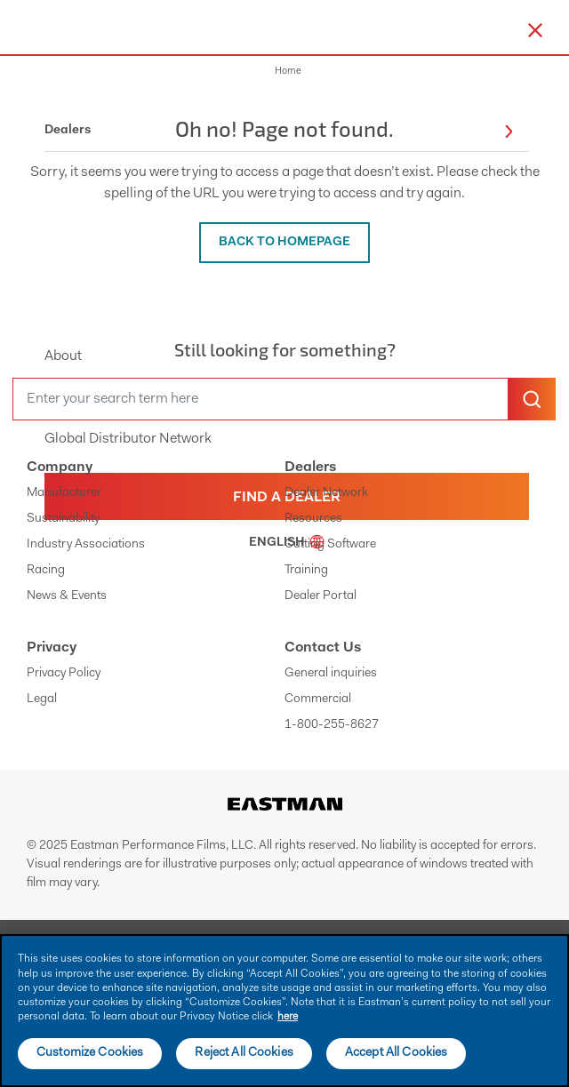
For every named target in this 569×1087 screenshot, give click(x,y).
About (63, 356)
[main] (284, 1010)
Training (306, 570)
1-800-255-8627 (331, 725)
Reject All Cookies (244, 1053)
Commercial (317, 699)
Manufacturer (64, 493)
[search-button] (532, 399)
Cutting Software (330, 545)
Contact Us (322, 648)
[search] (260, 399)
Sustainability (63, 519)
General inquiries (330, 673)
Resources (313, 519)
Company (59, 467)
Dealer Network (326, 493)
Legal (42, 699)
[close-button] (535, 30)
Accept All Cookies (396, 1053)
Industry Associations (86, 545)
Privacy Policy (63, 673)
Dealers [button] (278, 131)
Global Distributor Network (128, 439)
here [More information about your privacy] (287, 1016)
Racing (46, 570)
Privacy (51, 648)
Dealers (310, 467)
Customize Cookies (89, 1053)
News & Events (67, 596)
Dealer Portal (320, 596)
